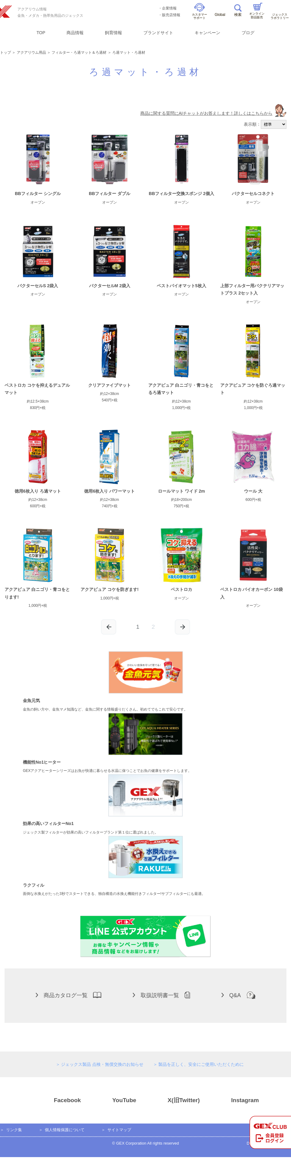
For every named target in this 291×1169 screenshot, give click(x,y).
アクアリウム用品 (31, 52)
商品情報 (75, 32)
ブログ (248, 32)
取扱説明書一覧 (161, 995)
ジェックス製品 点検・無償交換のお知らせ (102, 1064)
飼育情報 (113, 32)
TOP (41, 32)
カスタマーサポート (199, 11)
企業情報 (169, 8)
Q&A (238, 995)
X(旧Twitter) (173, 1100)
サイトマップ (119, 1129)
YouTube (113, 1100)
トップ (5, 52)
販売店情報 (171, 15)
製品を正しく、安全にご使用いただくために (201, 1064)
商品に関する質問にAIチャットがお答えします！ (213, 113)
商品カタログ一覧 (68, 995)
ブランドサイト (158, 32)
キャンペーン (207, 32)
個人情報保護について (64, 1129)
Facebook (56, 1100)
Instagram (234, 1100)
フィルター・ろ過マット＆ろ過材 (79, 52)
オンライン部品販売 (256, 11)
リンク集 (14, 1129)
